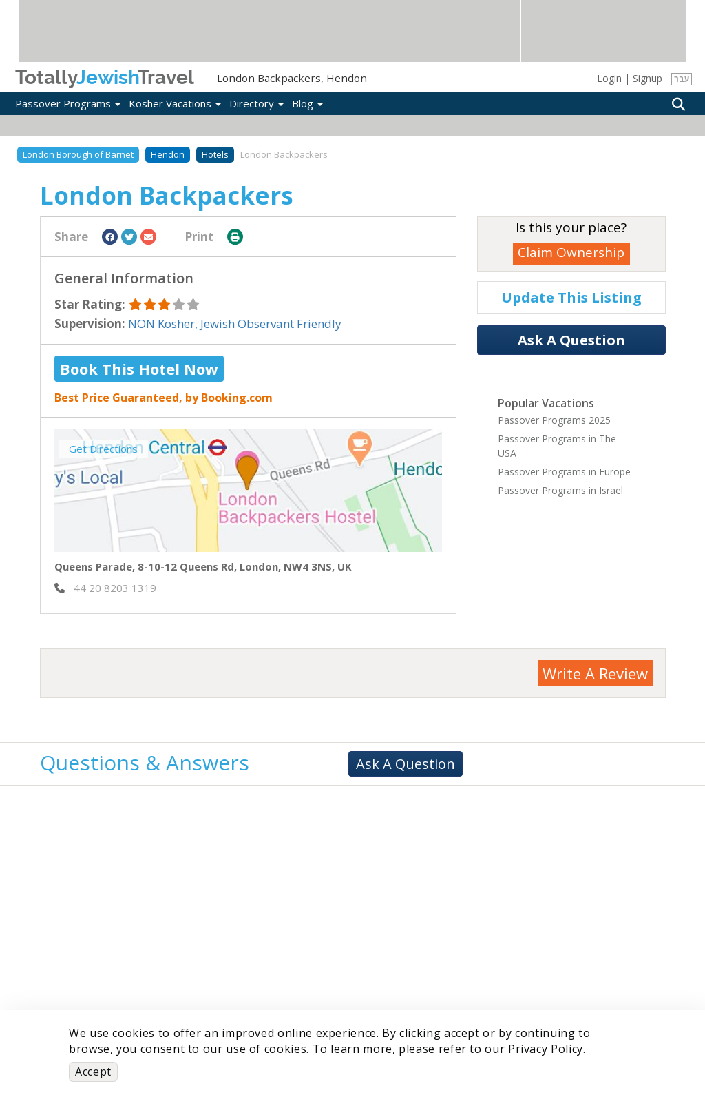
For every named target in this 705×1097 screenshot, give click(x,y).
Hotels (215, 154)
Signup (647, 78)
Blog (307, 103)
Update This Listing (571, 297)
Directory (256, 103)
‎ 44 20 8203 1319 (105, 588)
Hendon (168, 154)
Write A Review (595, 673)
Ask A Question (571, 340)
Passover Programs (67, 103)
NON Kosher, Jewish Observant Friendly (234, 323)
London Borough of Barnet (78, 154)
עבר (682, 79)
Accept (93, 1071)
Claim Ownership (571, 252)
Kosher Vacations (175, 103)
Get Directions (103, 448)
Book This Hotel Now (139, 368)
